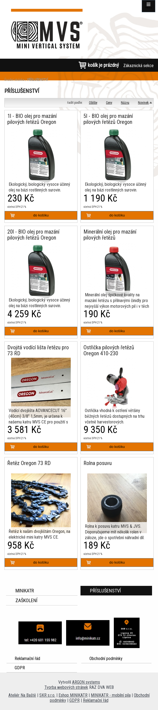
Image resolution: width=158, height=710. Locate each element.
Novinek (143, 103)
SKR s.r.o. (47, 695)
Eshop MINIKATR (73, 695)
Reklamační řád (27, 658)
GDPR (20, 667)
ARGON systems (86, 682)
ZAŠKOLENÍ (26, 600)
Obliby (93, 103)
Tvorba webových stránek (66, 687)
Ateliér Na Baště (22, 695)
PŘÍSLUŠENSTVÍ (37, 80)
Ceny (109, 103)
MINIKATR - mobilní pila (111, 695)
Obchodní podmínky (105, 658)
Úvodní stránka (14, 80)
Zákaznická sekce (138, 65)
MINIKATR (24, 590)
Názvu (125, 103)
